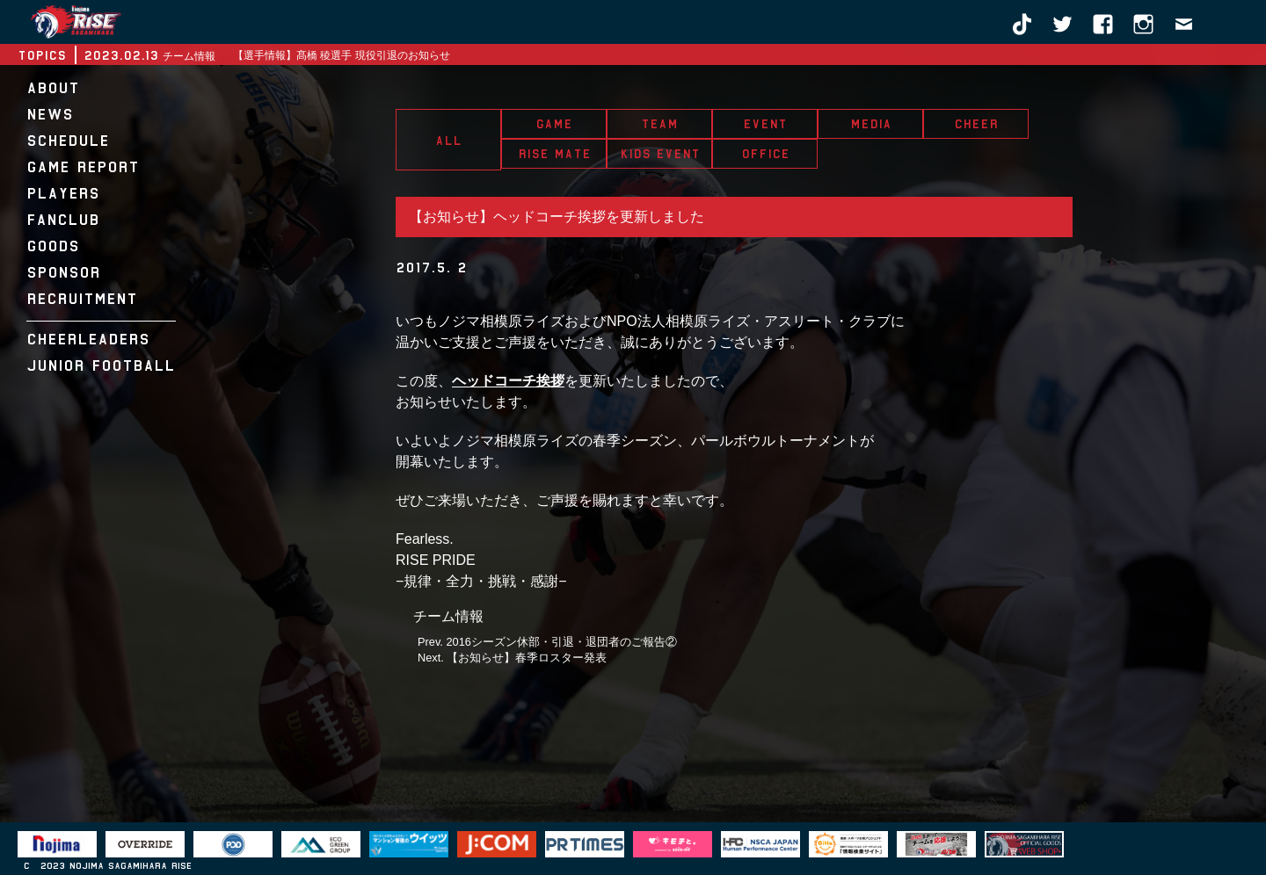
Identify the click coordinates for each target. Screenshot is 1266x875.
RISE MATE (554, 154)
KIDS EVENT (660, 154)
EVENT (765, 124)
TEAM (659, 124)
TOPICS (42, 55)
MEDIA (870, 124)
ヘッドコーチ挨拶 (508, 380)
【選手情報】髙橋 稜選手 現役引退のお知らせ (341, 55)
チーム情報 (448, 616)
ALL (448, 141)
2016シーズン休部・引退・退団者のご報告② (561, 641)
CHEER (976, 124)
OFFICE (765, 154)
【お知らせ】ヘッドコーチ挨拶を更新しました (556, 216)
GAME (553, 124)
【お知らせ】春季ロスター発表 (527, 657)
